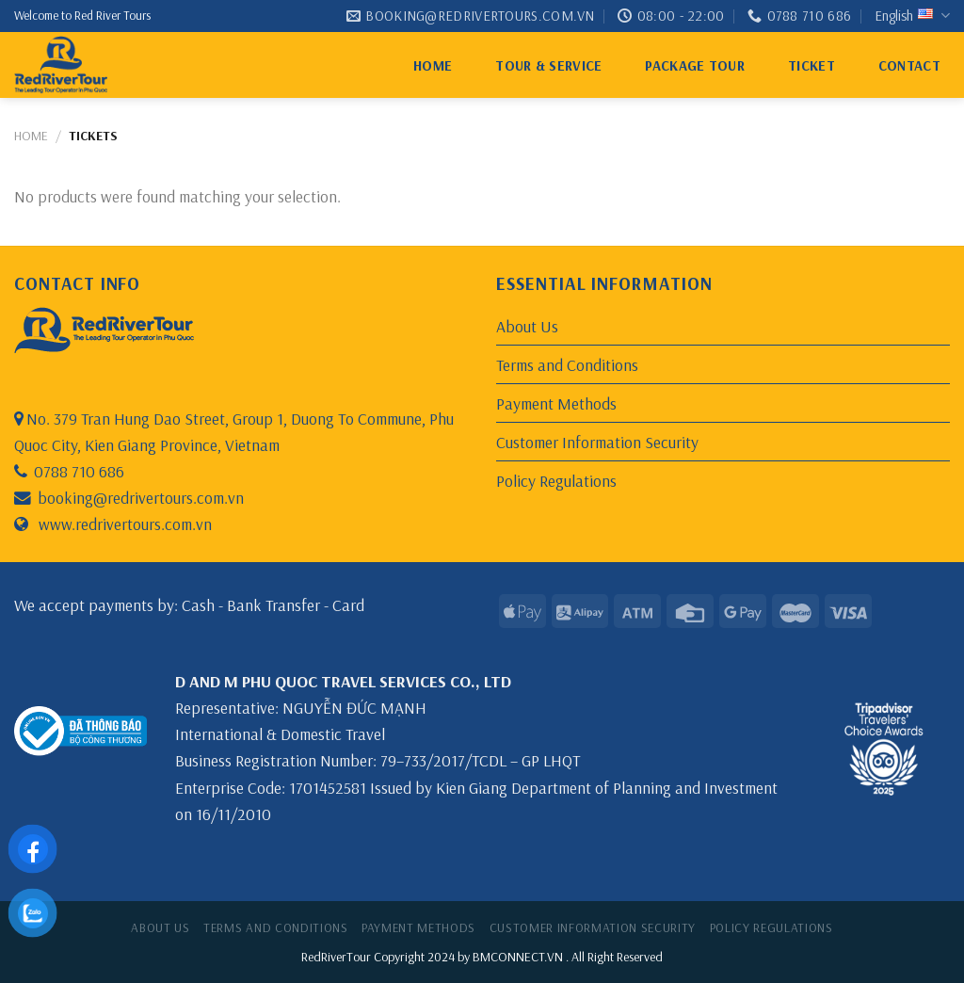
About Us (527, 325)
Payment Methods (556, 403)
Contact (909, 65)
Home (432, 65)
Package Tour (695, 65)
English (912, 16)
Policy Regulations (556, 480)
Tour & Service (548, 65)
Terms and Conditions (567, 364)
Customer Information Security (597, 441)
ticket (811, 65)
